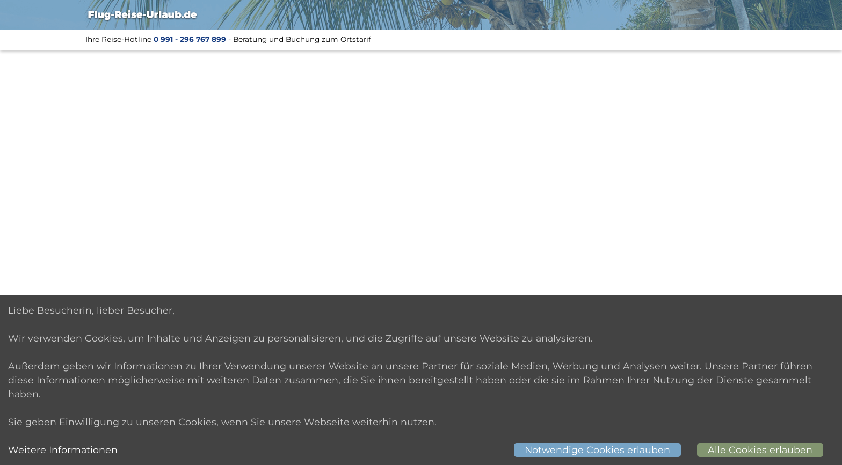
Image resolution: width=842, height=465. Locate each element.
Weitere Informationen (63, 449)
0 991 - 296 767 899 (190, 39)
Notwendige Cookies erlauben (597, 449)
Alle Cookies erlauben (760, 449)
